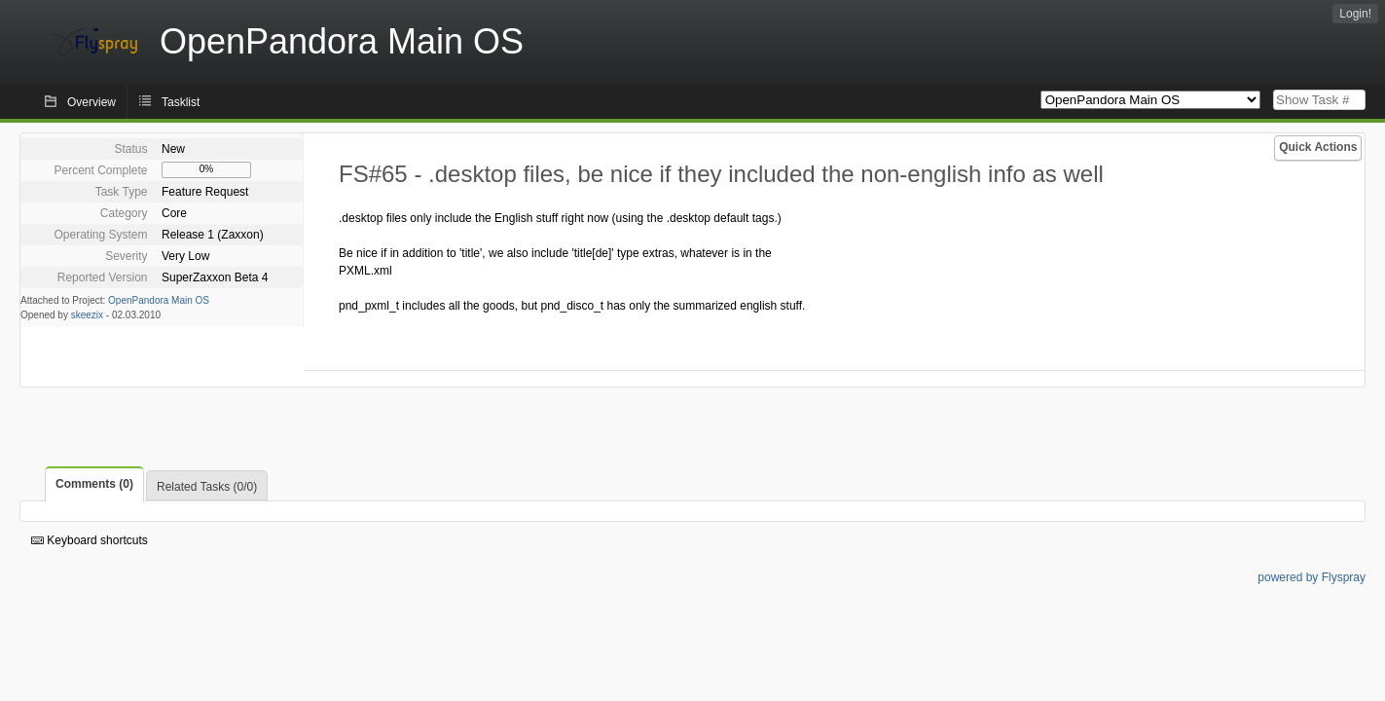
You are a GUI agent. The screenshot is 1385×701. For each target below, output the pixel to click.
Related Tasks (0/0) (207, 487)
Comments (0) (94, 484)
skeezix (87, 315)
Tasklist (181, 102)
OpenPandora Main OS (158, 300)
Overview (91, 102)
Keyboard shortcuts (89, 540)
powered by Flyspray (1311, 577)
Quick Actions (1318, 147)
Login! (1355, 13)
